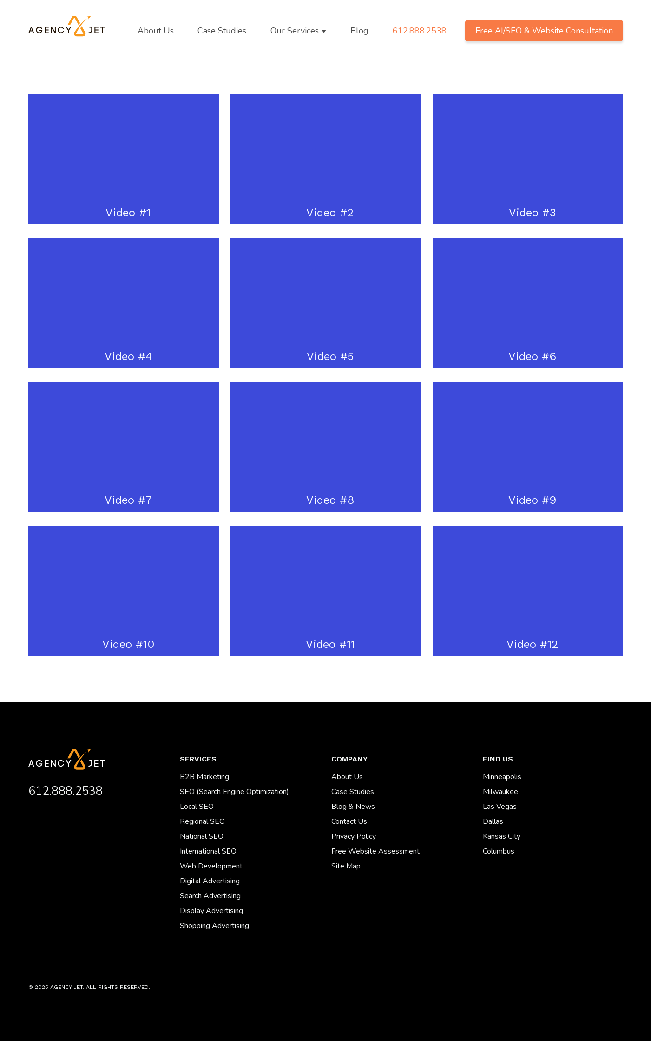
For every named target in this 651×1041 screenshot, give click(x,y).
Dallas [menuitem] (493, 821)
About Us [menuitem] (347, 777)
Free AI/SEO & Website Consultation (544, 30)
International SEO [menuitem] (208, 851)
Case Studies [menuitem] (352, 792)
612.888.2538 (420, 30)
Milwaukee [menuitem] (500, 792)
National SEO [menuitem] (202, 836)
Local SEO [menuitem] (197, 806)
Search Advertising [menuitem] (210, 896)
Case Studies (221, 30)
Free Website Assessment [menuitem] (375, 851)
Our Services (294, 30)
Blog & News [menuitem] (353, 806)
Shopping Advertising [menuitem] (214, 926)
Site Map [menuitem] (346, 866)
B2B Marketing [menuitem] (204, 777)
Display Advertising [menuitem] (211, 911)
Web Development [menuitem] (211, 866)
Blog (359, 30)
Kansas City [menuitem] (501, 836)
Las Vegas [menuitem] (500, 806)
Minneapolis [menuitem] (502, 777)
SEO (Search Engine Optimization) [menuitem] (234, 792)
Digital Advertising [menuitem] (210, 881)
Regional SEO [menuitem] (202, 821)
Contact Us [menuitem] (349, 821)
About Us (156, 30)
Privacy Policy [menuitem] (353, 836)
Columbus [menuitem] (498, 851)
